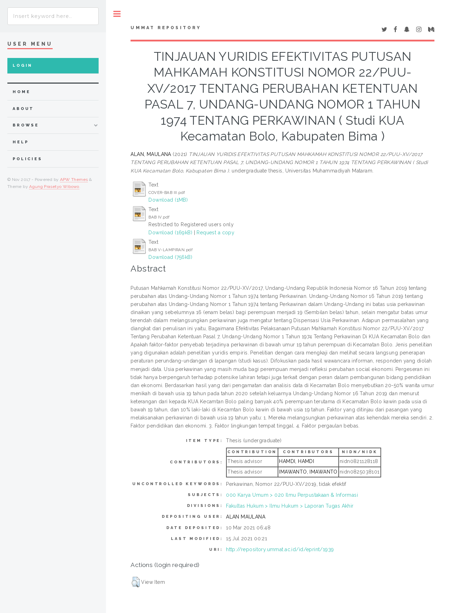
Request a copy (215, 232)
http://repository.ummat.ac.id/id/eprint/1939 (280, 549)
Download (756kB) (170, 257)
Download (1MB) (168, 200)
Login (23, 65)
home (21, 92)
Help (20, 142)
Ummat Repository (166, 27)
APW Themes (74, 179)
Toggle (117, 14)
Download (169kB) (170, 232)
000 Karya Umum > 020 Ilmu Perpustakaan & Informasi (292, 495)
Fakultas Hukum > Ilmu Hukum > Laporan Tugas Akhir (290, 506)
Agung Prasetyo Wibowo (54, 186)
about (23, 108)
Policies (27, 159)
